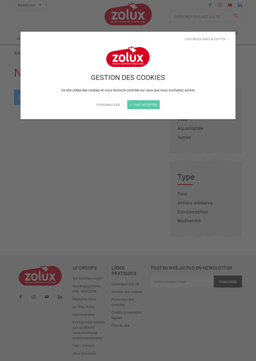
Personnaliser (108, 105)
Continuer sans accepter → (207, 39)
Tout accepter (143, 105)
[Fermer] (128, 180)
